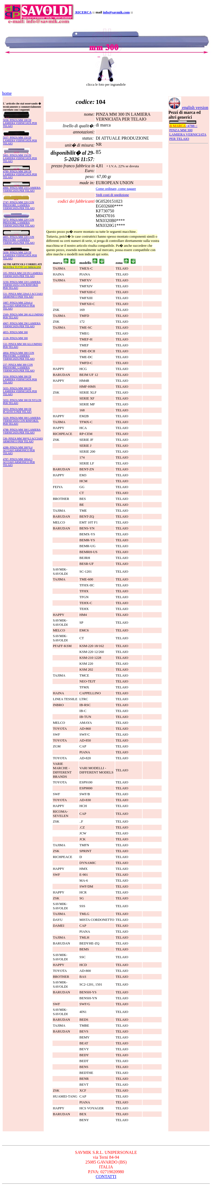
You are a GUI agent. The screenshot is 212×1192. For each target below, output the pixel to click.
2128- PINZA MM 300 (15, 338)
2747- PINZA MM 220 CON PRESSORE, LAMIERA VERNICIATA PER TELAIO (19, 205)
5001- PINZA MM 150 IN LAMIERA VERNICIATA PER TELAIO (20, 158)
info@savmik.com (116, 12)
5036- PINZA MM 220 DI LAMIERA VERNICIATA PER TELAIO (20, 255)
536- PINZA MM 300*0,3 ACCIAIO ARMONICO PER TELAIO (23, 440)
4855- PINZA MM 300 (15, 332)
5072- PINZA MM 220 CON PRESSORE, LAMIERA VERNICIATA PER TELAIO (19, 222)
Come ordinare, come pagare (116, 189)
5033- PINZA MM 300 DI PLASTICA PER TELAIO (17, 410)
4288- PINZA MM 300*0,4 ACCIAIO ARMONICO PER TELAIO (19, 450)
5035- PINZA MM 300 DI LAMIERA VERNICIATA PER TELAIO (20, 391)
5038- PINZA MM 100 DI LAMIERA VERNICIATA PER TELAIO (20, 123)
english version (188, 107)
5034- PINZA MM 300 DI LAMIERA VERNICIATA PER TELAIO (20, 379)
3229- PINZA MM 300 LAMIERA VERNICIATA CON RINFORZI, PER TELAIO (22, 420)
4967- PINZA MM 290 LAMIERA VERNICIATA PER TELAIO (22, 325)
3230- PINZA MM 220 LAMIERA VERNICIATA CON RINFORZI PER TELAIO (22, 285)
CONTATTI (106, 1176)
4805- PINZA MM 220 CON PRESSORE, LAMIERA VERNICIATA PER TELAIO (19, 239)
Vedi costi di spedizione (112, 195)
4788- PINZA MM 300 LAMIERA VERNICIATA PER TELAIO (22, 431)
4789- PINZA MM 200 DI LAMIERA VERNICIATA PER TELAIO (20, 174)
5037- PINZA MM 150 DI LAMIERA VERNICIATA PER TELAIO (20, 140)
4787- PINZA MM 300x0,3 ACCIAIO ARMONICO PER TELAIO (19, 462)
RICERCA (83, 12)
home (7, 93)
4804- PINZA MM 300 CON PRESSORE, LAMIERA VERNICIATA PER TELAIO (19, 355)
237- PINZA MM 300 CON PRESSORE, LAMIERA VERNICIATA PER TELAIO (19, 367)
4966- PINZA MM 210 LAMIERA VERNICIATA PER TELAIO (22, 189)
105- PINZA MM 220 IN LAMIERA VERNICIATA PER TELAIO (23, 275)
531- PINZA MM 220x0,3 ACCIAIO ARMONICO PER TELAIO (23, 295)
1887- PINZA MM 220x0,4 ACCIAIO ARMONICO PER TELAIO (19, 305)
